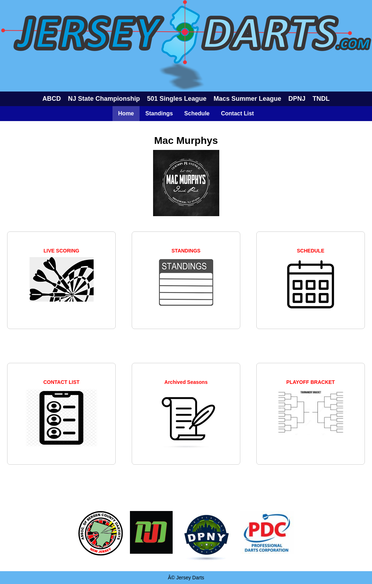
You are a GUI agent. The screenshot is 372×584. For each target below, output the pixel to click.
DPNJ (296, 98)
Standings (159, 113)
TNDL (321, 98)
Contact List (237, 113)
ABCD (51, 98)
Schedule (197, 113)
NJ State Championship (104, 98)
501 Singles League (176, 98)
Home (126, 113)
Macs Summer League (247, 98)
